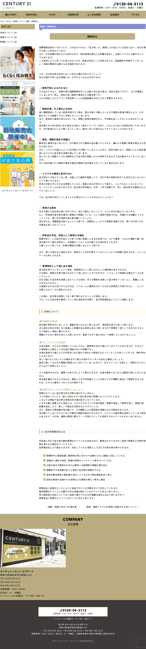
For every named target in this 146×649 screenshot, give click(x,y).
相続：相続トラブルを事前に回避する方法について (111, 506)
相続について (6, 37)
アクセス (135, 14)
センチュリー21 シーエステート (17, 190)
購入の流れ (10, 14)
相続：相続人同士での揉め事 (62, 506)
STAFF (52, 14)
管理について (6, 41)
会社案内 (114, 14)
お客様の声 (73, 14)
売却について (6, 32)
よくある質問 (94, 14)
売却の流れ (31, 14)
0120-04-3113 (128, 4)
